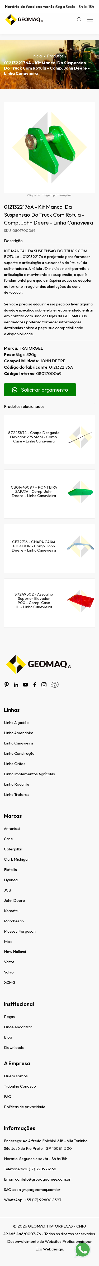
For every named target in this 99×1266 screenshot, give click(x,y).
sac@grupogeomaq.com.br (36, 1189)
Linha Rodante (16, 784)
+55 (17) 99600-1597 (43, 1199)
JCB (7, 890)
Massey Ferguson (20, 931)
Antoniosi (12, 828)
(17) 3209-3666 (42, 1168)
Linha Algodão (16, 722)
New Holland (15, 951)
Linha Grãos (14, 763)
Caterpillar (13, 848)
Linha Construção (19, 753)
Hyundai (11, 879)
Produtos (55, 56)
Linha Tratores (16, 794)
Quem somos (16, 1075)
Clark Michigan (17, 859)
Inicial (37, 56)
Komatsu (12, 910)
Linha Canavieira (18, 743)
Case (8, 838)
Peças (9, 1016)
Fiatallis (10, 869)
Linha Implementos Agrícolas (29, 773)
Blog (8, 1037)
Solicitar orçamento (40, 389)
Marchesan (14, 920)
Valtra (9, 961)
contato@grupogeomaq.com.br (43, 1179)
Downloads (14, 1047)
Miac (8, 941)
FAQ (7, 1096)
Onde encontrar (18, 1026)
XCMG (10, 982)
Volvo (9, 972)
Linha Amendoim (18, 732)
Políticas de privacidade (24, 1106)
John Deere (14, 900)
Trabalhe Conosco (20, 1086)
